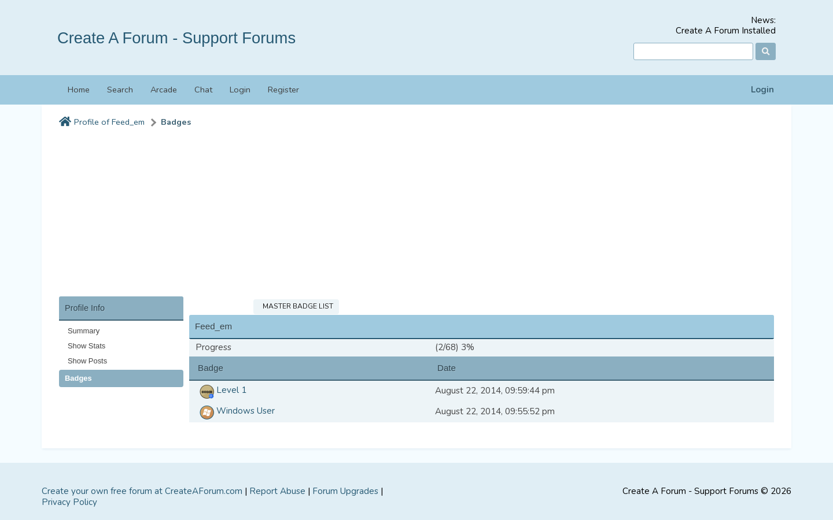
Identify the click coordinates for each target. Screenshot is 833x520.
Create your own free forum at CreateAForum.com (142, 491)
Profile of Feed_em (109, 122)
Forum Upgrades (345, 491)
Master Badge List (296, 306)
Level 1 (221, 390)
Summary (83, 330)
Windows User (235, 411)
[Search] (693, 52)
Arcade (163, 89)
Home (79, 89)
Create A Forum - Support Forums (176, 38)
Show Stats (86, 345)
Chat (203, 89)
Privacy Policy (69, 502)
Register (283, 89)
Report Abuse (277, 491)
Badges (176, 122)
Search (120, 89)
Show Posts (87, 360)
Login (762, 89)
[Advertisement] (416, 215)
